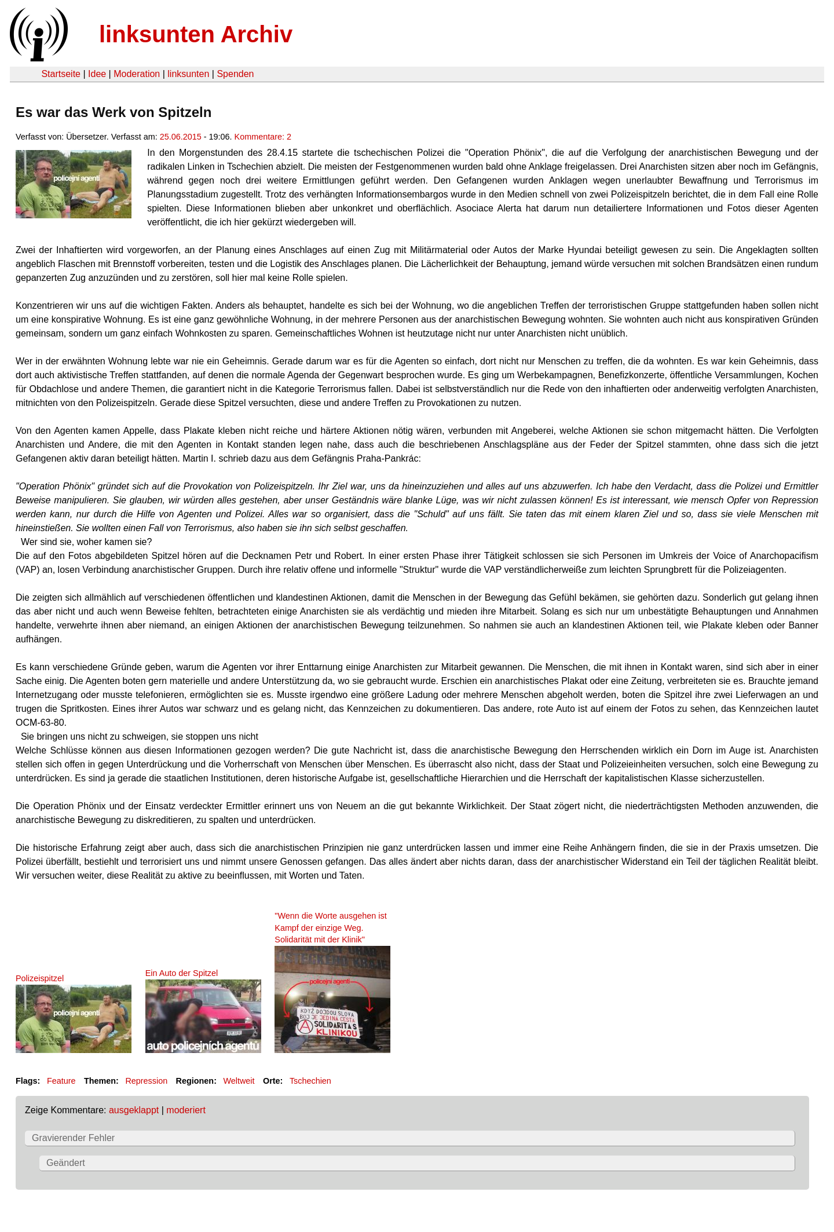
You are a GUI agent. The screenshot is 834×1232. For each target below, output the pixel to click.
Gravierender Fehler (73, 1138)
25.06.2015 (181, 136)
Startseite (61, 74)
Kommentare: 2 (263, 136)
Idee (97, 74)
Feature (61, 1080)
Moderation (137, 74)
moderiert (186, 1110)
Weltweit (238, 1080)
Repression (146, 1080)
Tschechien (310, 1080)
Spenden (235, 74)
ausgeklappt (134, 1110)
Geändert (65, 1163)
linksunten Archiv (195, 34)
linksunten (188, 74)
